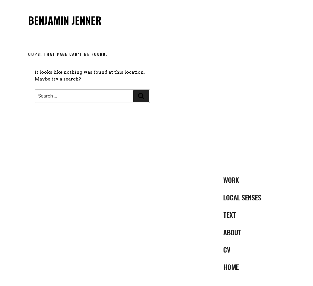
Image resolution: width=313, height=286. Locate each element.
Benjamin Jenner (65, 19)
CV (227, 249)
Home (231, 267)
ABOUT (232, 232)
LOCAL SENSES (242, 197)
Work (231, 180)
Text (229, 214)
